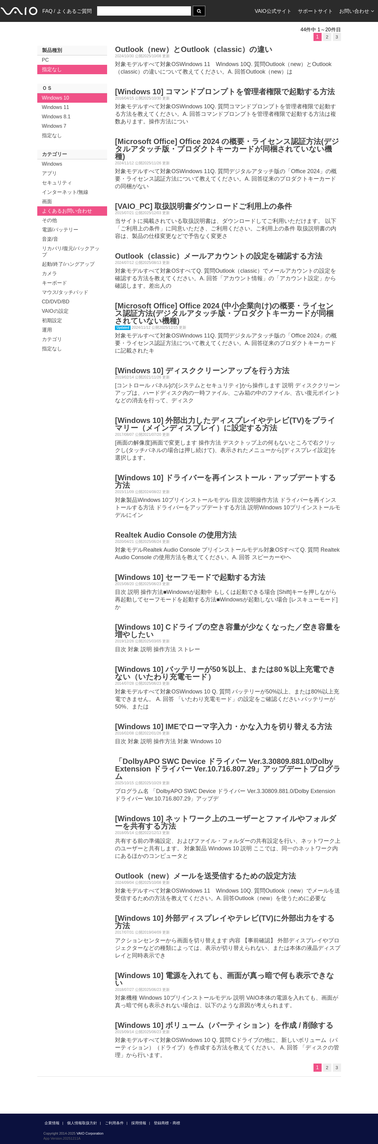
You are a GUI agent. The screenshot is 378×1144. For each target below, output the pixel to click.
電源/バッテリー (60, 229)
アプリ (49, 173)
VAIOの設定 (55, 311)
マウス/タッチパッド (65, 292)
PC (45, 60)
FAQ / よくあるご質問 (66, 11)
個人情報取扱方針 (82, 1123)
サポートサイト (315, 11)
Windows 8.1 (56, 116)
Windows (52, 164)
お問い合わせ (356, 11)
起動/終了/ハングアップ (68, 264)
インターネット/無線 (65, 192)
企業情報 (52, 1123)
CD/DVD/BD (56, 301)
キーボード (54, 283)
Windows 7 (54, 126)
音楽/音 (50, 239)
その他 (49, 220)
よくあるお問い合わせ (67, 211)
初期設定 (52, 320)
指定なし (52, 69)
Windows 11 (55, 107)
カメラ (49, 273)
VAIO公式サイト (273, 11)
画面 (47, 201)
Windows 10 (55, 97)
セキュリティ (57, 182)
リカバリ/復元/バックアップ (71, 251)
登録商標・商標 (167, 1123)
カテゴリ (52, 339)
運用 (47, 329)
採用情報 (138, 1123)
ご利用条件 (114, 1123)
